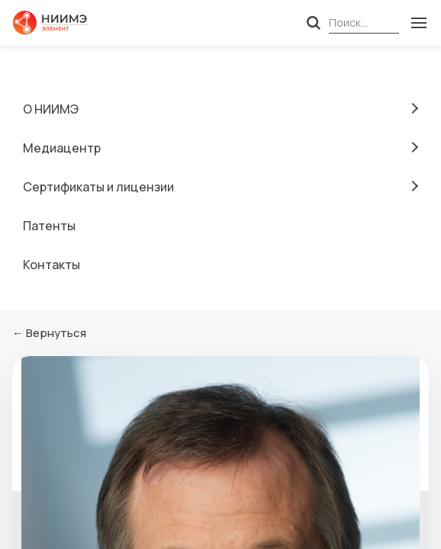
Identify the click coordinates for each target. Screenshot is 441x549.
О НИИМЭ (51, 109)
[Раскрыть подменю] (413, 108)
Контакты (51, 264)
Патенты (49, 225)
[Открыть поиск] (313, 23)
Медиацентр (62, 148)
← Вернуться (49, 333)
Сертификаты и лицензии (98, 186)
